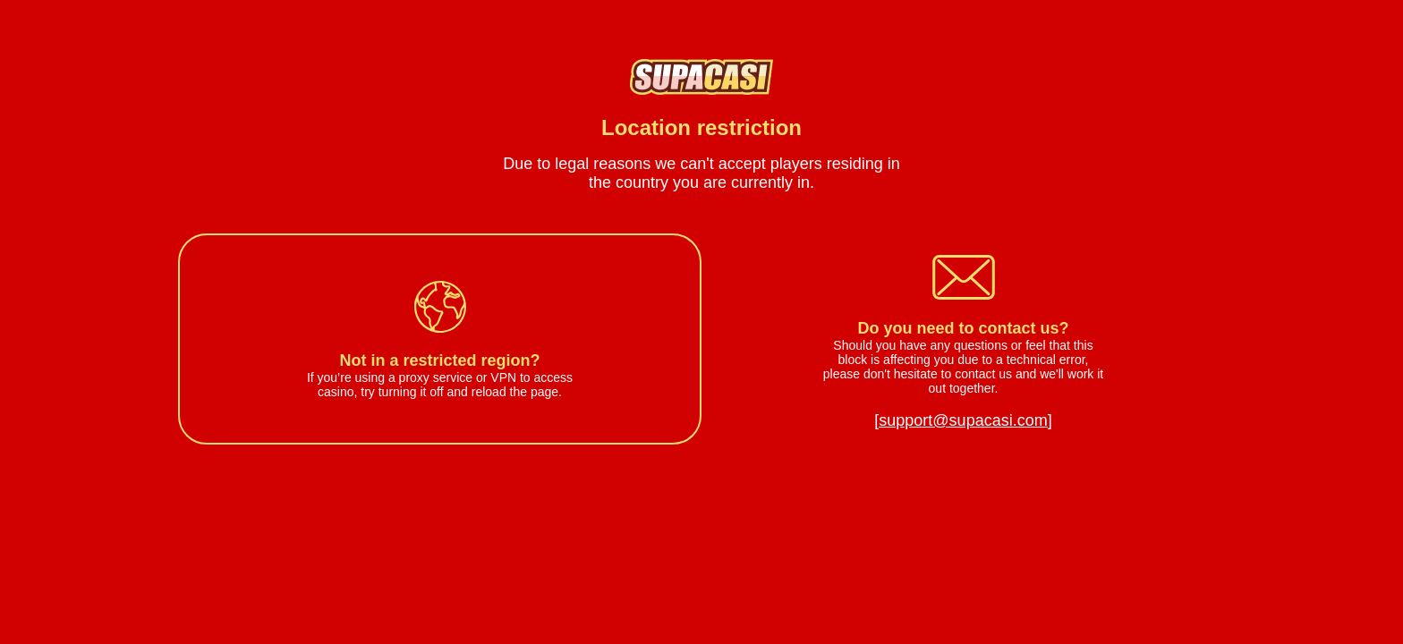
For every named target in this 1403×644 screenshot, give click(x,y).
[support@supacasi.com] (962, 420)
